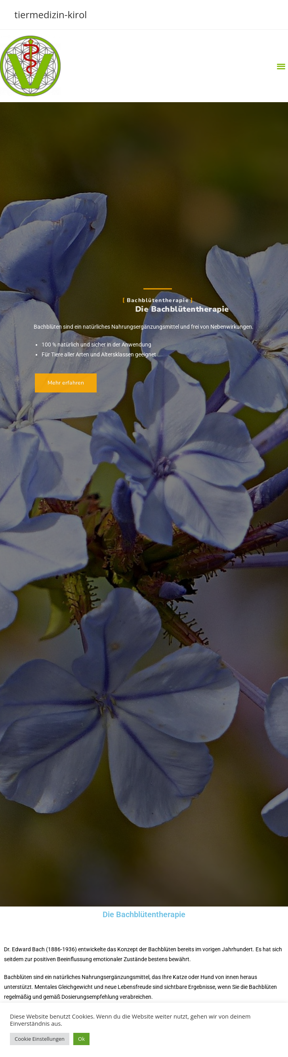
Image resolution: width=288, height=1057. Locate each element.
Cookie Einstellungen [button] (40, 1038)
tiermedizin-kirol (50, 14)
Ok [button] (81, 1038)
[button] (281, 66)
